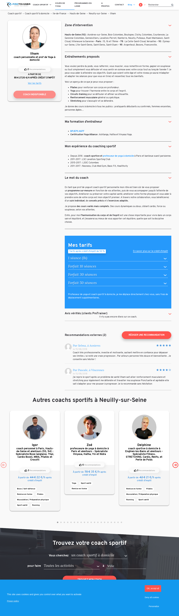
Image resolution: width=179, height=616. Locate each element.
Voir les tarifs (34, 83)
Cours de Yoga (60, 4)
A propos (105, 4)
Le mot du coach (76, 178)
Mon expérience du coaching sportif (90, 146)
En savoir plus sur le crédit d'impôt (150, 251)
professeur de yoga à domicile (118, 156)
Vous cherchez (59, 555)
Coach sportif (40, 5)
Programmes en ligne (83, 4)
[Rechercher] (160, 5)
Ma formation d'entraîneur (83, 122)
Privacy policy (13, 601)
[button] (57, 522)
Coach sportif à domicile (37, 13)
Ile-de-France (59, 13)
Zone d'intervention (79, 25)
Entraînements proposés (82, 57)
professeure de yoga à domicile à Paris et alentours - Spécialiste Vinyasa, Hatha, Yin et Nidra (89, 449)
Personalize (154, 606)
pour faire (34, 566)
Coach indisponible (34, 94)
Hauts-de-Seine (77, 13)
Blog (130, 5)
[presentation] (4, 465)
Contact (119, 5)
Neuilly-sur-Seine (98, 13)
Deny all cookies (152, 597)
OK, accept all (153, 588)
